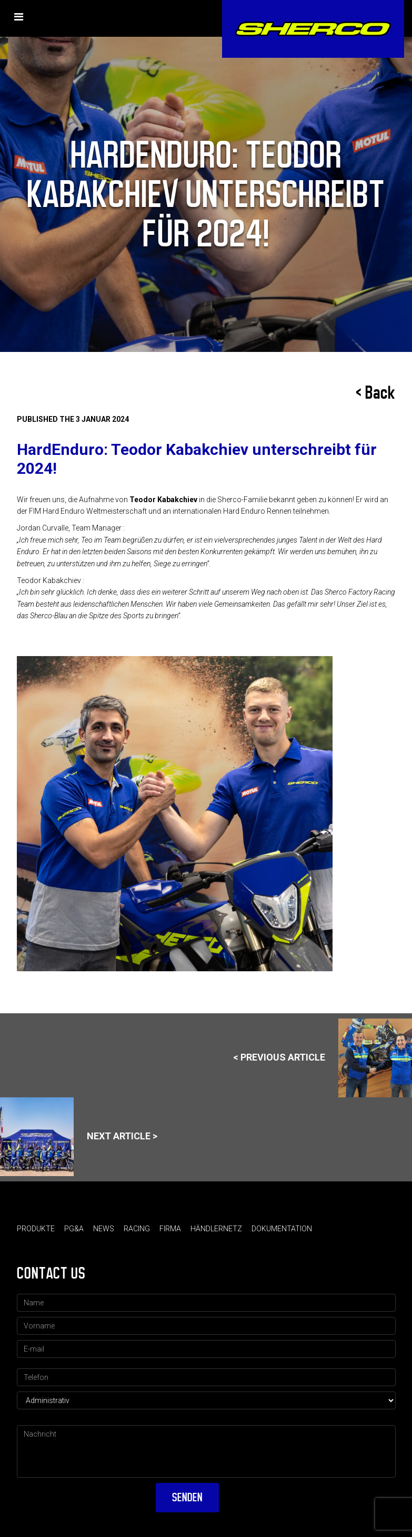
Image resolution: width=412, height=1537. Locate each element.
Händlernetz (216, 1228)
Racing (137, 1228)
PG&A (74, 1228)
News (103, 1228)
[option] (206, 813)
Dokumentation (282, 1228)
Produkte (36, 1228)
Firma (170, 1228)
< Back (376, 393)
